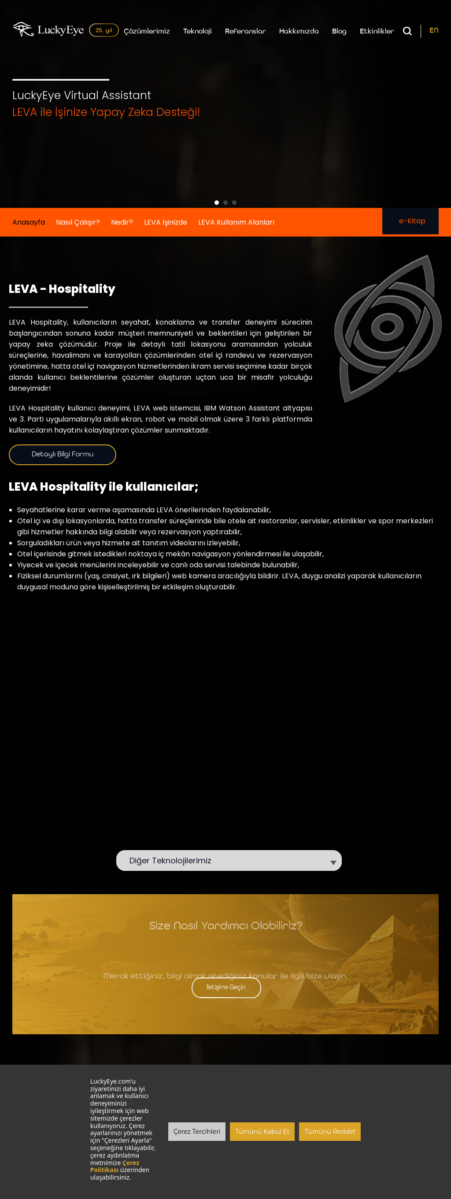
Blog (339, 32)
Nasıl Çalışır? (78, 223)
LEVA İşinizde (165, 223)
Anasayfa (28, 223)
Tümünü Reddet (329, 1132)
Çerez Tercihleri (197, 1132)
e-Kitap (410, 221)
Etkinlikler (377, 32)
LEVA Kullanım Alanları (236, 223)
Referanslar (245, 32)
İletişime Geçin (225, 988)
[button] (216, 203)
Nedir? (122, 223)
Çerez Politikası (115, 1166)
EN (434, 31)
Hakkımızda (299, 32)
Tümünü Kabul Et (262, 1132)
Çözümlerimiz (147, 32)
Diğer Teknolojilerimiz (174, 860)
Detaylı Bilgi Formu (62, 455)
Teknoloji (197, 32)
